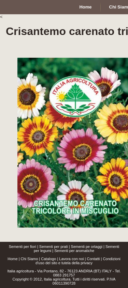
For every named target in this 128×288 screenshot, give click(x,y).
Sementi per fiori (22, 247)
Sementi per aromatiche (74, 251)
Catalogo (48, 259)
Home (12, 259)
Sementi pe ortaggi (86, 247)
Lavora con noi (71, 259)
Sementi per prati (53, 247)
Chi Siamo (29, 259)
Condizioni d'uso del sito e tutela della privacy (77, 261)
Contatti (93, 259)
